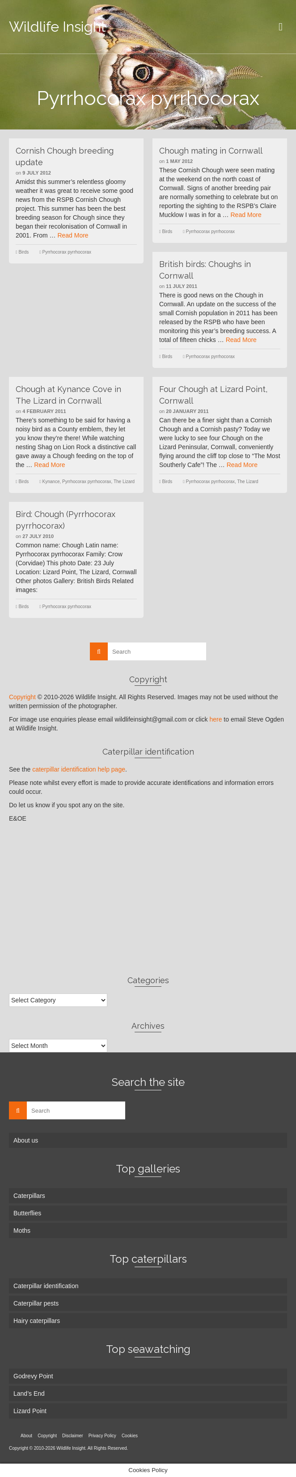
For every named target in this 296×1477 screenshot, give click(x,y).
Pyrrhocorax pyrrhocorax (66, 252)
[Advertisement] (148, 898)
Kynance (51, 481)
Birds (23, 252)
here (215, 719)
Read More (72, 235)
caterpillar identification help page (78, 769)
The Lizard (124, 481)
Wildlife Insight (57, 26)
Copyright (22, 697)
